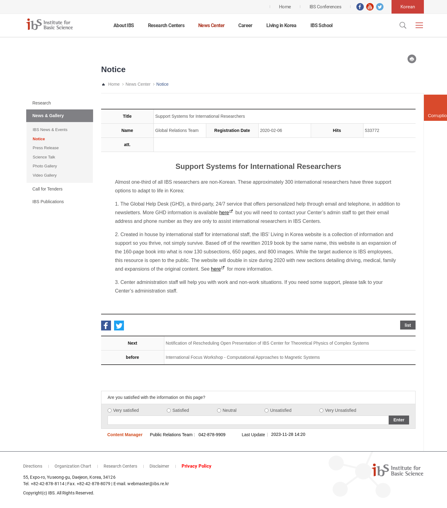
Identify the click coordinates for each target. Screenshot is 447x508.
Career (245, 25)
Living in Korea (281, 25)
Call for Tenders (47, 188)
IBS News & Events (50, 129)
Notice (39, 139)
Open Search (402, 25)
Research (41, 102)
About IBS (123, 25)
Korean (407, 7)
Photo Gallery (45, 166)
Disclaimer (159, 466)
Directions (32, 466)
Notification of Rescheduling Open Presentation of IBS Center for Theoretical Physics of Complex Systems (267, 343)
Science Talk (44, 157)
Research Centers (166, 25)
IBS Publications (48, 201)
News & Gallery (48, 115)
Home (114, 84)
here (224, 212)
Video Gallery (45, 175)
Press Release (46, 147)
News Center (211, 25)
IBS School (321, 25)
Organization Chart (73, 466)
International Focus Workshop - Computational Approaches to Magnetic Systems (243, 357)
